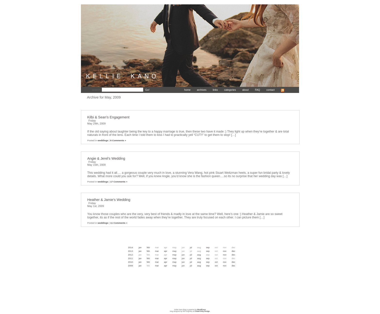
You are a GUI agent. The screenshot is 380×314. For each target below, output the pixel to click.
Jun (183, 255)
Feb (148, 247)
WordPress (201, 309)
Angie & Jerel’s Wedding (106, 158)
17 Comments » (118, 181)
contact (270, 89)
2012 (130, 255)
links (215, 89)
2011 (130, 258)
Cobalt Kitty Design (202, 311)
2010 (130, 262)
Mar (157, 251)
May (174, 251)
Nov (225, 251)
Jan (140, 247)
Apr (165, 251)
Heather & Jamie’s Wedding (108, 200)
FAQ (257, 89)
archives (201, 89)
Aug (199, 255)
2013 (130, 251)
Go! (147, 89)
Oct (216, 262)
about (245, 89)
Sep (208, 247)
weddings (103, 140)
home (187, 89)
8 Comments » (118, 140)
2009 (130, 265)
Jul (191, 247)
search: (97, 89)
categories (230, 89)
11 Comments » (118, 223)
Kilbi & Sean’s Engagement (108, 117)
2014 (130, 247)
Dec (233, 251)
